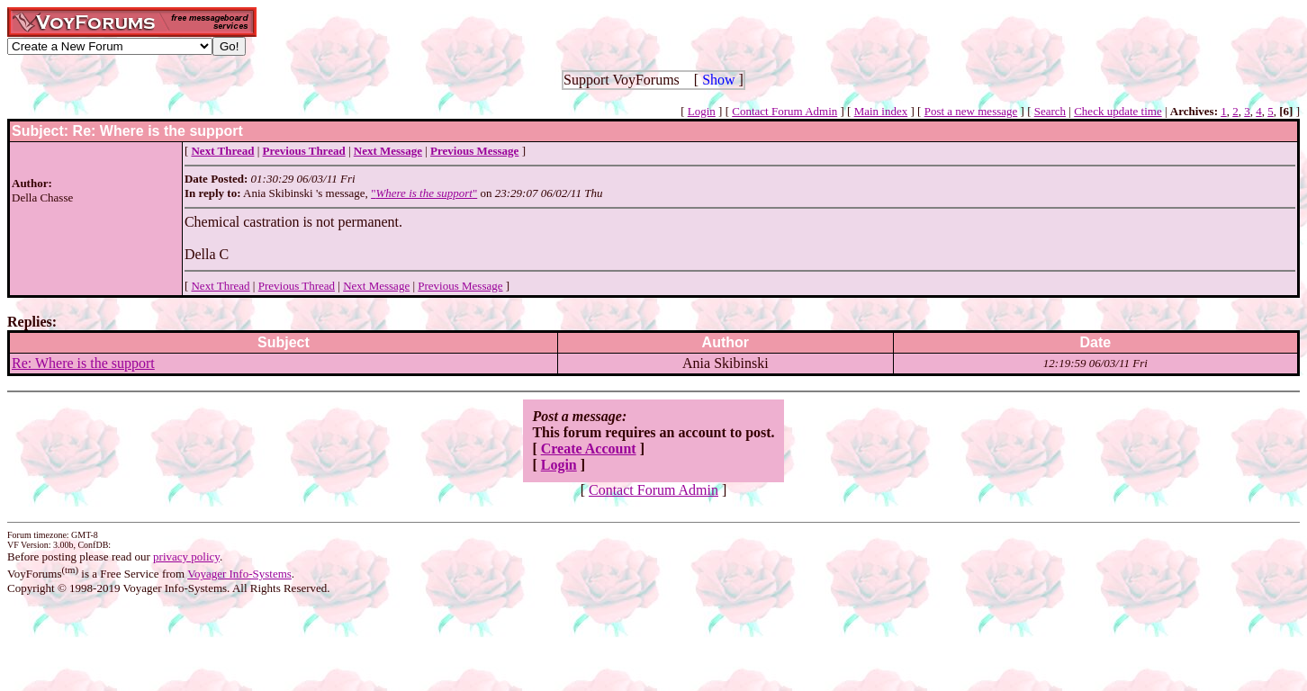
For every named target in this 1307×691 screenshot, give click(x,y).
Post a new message (971, 111)
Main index (881, 111)
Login (702, 111)
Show (718, 79)
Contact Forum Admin (784, 111)
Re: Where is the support (83, 363)
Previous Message (460, 285)
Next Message (376, 285)
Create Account (588, 448)
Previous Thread (296, 285)
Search (1050, 111)
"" (424, 193)
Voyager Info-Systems (239, 573)
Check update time (1117, 111)
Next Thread (220, 285)
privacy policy (186, 556)
